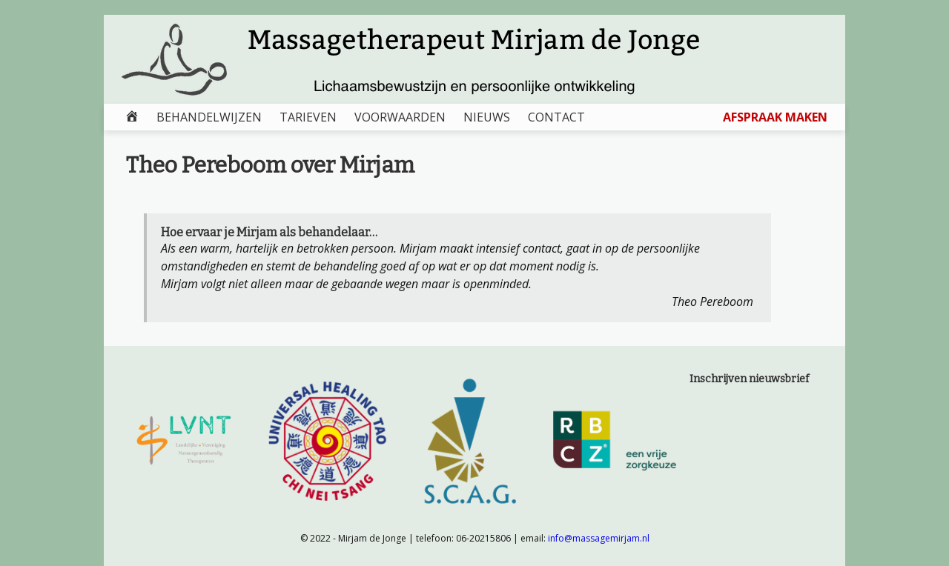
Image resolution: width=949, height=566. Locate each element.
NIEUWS (486, 117)
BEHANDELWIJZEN (209, 117)
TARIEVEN (308, 117)
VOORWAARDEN (400, 117)
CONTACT (556, 117)
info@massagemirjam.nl (598, 538)
